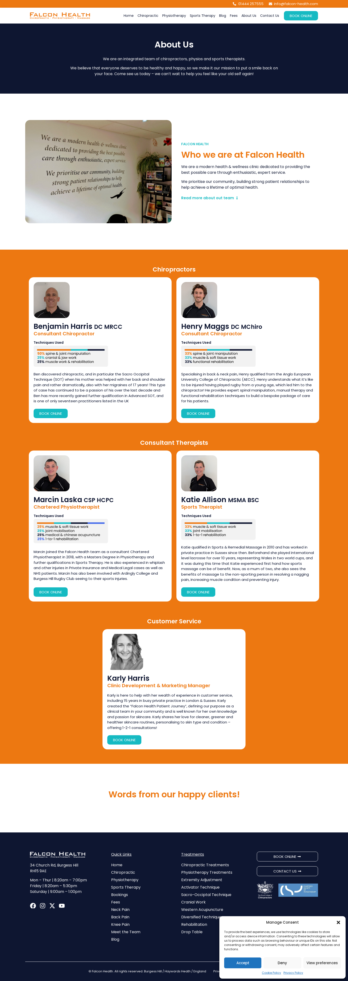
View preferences (322, 962)
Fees (234, 15)
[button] (338, 922)
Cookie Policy (271, 973)
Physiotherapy (174, 15)
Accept (242, 962)
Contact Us (269, 15)
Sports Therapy (202, 15)
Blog (222, 15)
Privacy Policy (293, 973)
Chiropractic (148, 15)
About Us (248, 15)
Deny (282, 962)
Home (129, 15)
